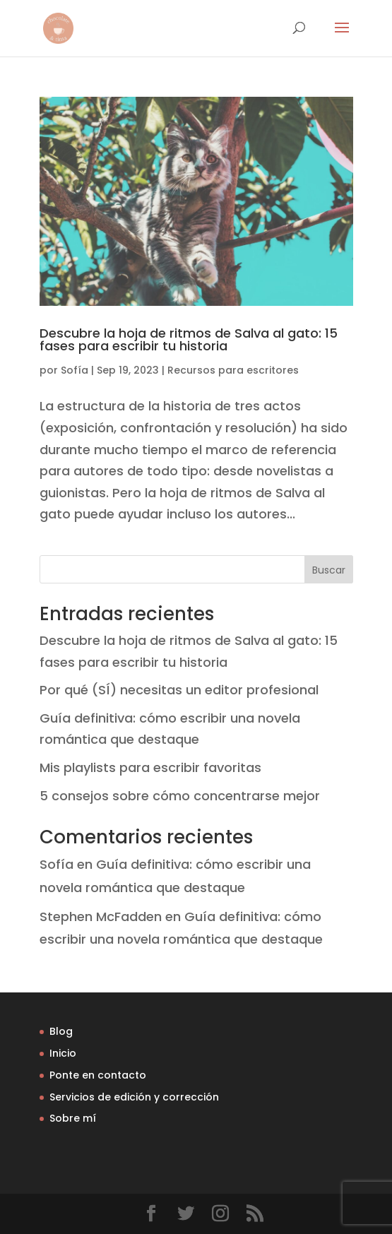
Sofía (74, 370)
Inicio (62, 1053)
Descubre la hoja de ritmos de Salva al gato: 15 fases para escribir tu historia (189, 339)
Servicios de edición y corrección (134, 1097)
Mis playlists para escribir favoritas (150, 767)
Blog (61, 1031)
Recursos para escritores (233, 370)
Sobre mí (72, 1118)
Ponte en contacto (97, 1075)
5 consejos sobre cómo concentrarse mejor (180, 796)
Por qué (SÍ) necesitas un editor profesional (179, 690)
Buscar (328, 570)
